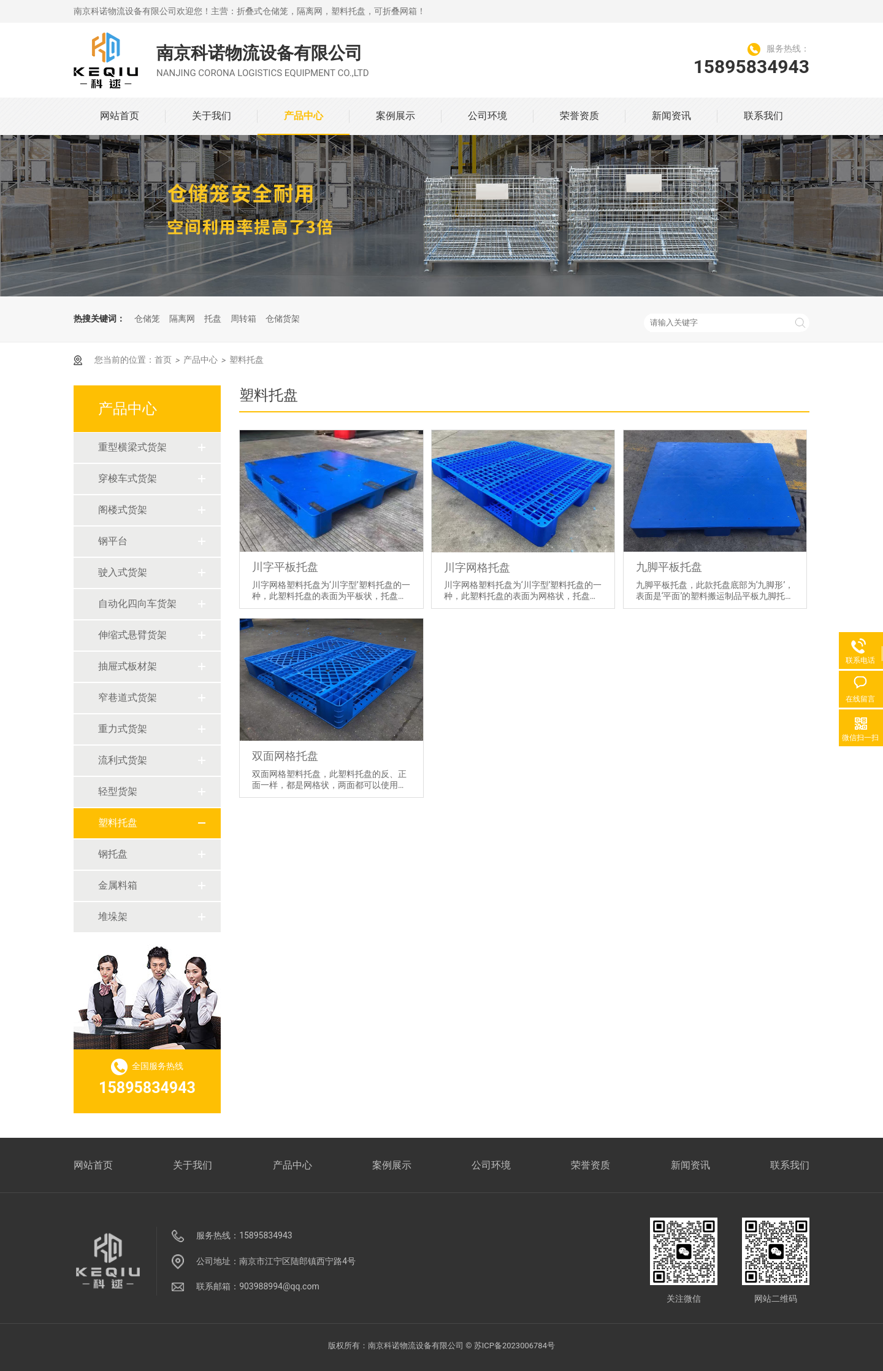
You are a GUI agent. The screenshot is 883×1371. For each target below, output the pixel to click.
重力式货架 (114, 729)
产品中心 (303, 116)
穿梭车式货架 (119, 478)
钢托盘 (105, 854)
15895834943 (751, 66)
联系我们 (763, 116)
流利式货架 (114, 760)
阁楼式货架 (114, 510)
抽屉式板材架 (119, 666)
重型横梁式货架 (124, 447)
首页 (163, 360)
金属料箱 (109, 885)
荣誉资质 (579, 116)
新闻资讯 (671, 116)
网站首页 (119, 116)
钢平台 (105, 541)
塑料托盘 (109, 822)
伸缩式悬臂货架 (124, 635)
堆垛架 (105, 916)
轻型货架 (109, 791)
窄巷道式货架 (119, 697)
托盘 (212, 318)
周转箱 (243, 318)
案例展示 (395, 116)
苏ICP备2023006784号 (514, 1345)
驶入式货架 (114, 572)
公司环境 (487, 116)
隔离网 (182, 318)
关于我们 (211, 116)
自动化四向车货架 (129, 603)
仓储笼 (147, 318)
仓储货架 (283, 318)
